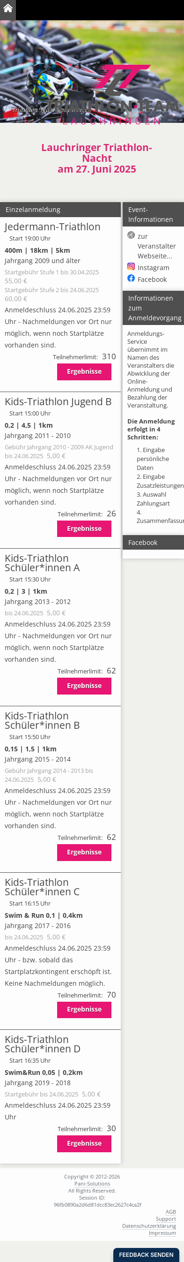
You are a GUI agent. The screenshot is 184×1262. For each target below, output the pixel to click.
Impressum (162, 1232)
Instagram (153, 267)
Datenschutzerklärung (149, 1225)
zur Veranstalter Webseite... (157, 246)
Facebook (152, 279)
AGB (171, 1211)
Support (166, 1218)
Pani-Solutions (92, 1183)
